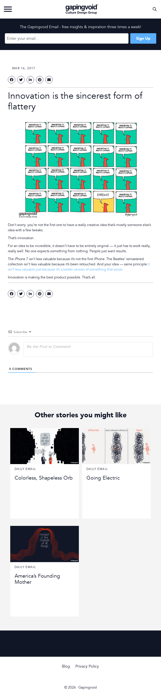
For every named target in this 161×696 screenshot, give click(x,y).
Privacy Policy (87, 666)
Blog (66, 666)
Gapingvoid (82, 9)
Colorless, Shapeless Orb (44, 478)
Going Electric (103, 478)
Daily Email (25, 469)
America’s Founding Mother (37, 579)
